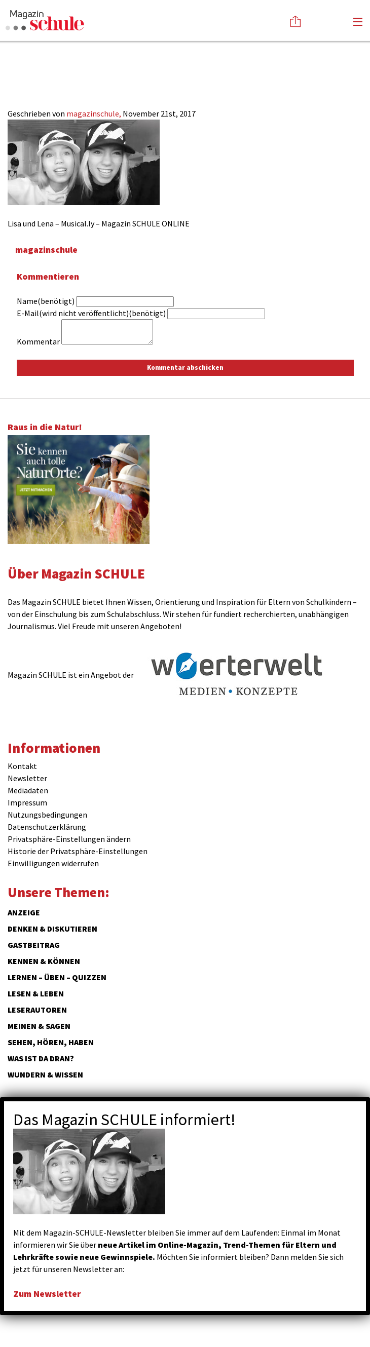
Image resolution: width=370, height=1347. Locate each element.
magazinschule (46, 249)
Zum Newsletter (47, 1293)
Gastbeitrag (34, 945)
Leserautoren (37, 1010)
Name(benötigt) (46, 301)
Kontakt (22, 766)
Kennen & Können (44, 961)
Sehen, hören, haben (51, 1042)
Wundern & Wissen (45, 1074)
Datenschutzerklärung (47, 827)
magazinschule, (94, 113)
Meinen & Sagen (39, 1026)
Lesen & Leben (36, 993)
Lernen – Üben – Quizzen (57, 977)
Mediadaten (28, 790)
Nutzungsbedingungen (47, 815)
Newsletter (27, 778)
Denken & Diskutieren (52, 928)
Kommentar (38, 341)
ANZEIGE (24, 912)
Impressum (27, 802)
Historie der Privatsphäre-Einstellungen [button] (77, 851)
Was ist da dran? (41, 1058)
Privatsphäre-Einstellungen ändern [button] (69, 839)
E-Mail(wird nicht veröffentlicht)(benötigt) (91, 313)
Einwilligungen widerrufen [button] (53, 863)
